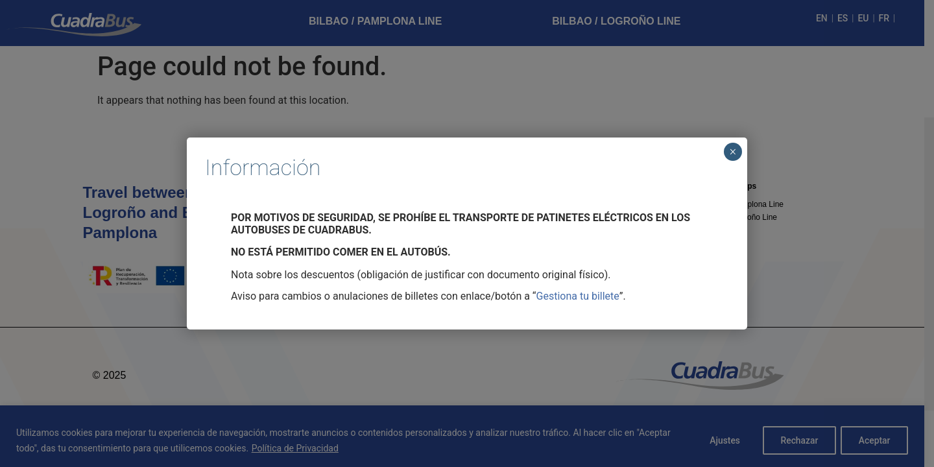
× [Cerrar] (732, 152)
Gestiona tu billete (577, 296)
